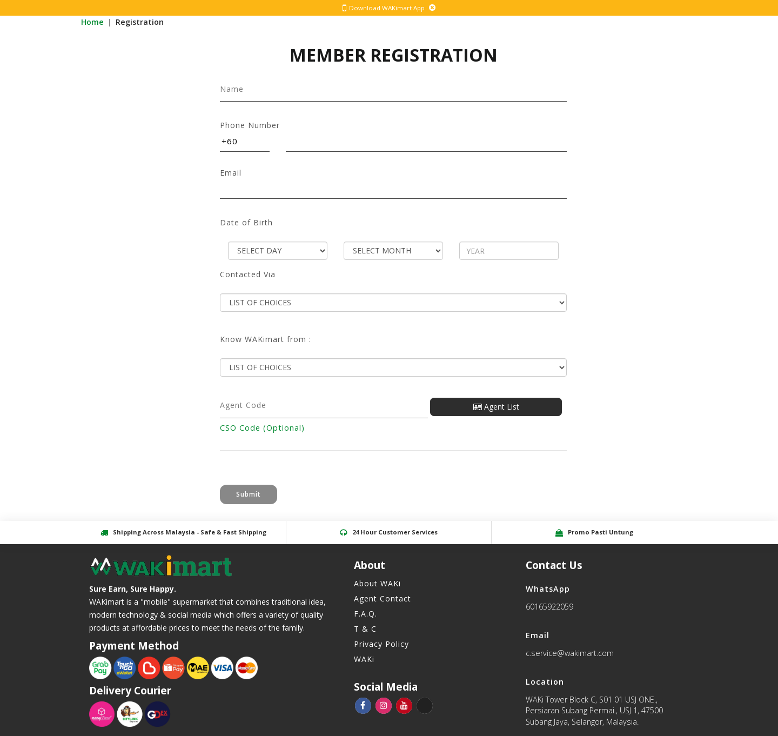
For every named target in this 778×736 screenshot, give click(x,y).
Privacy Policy (381, 644)
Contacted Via (248, 274)
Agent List (496, 407)
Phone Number (250, 125)
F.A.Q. (365, 613)
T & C (365, 629)
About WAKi (377, 583)
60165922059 (549, 606)
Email (231, 173)
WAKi (364, 659)
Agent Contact (382, 598)
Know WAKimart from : (265, 339)
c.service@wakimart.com (570, 653)
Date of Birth (246, 222)
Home (93, 22)
